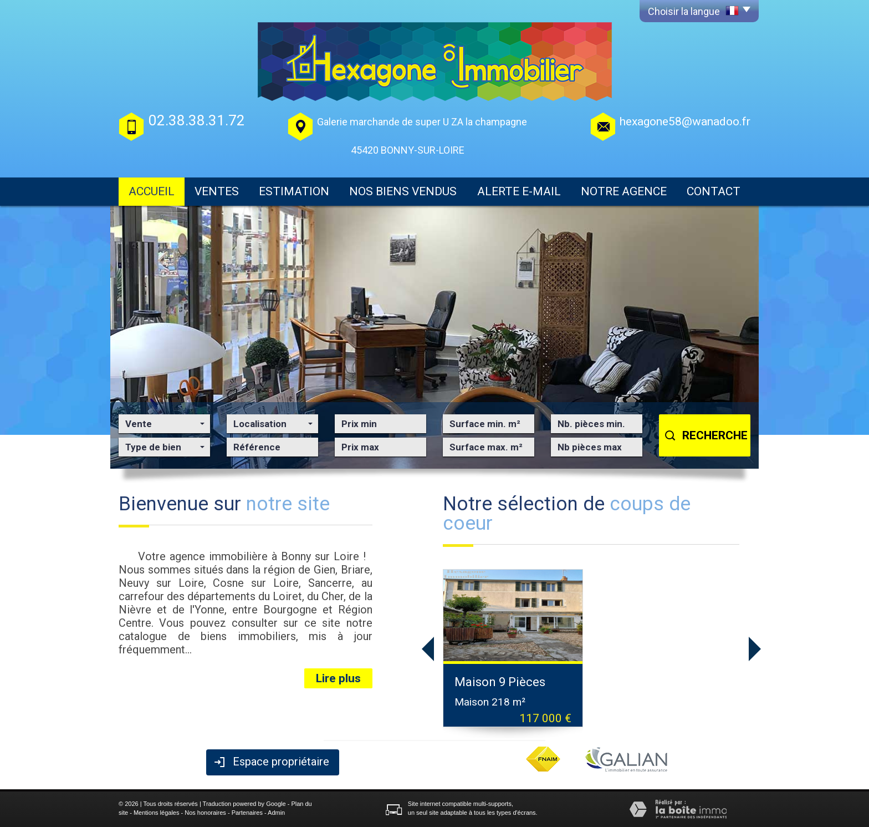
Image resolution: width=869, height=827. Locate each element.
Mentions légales (157, 812)
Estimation (294, 191)
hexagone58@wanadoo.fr (685, 121)
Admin (276, 812)
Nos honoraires (205, 812)
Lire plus (338, 678)
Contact (713, 191)
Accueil (152, 191)
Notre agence (624, 191)
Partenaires (247, 812)
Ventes (217, 191)
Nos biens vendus (403, 191)
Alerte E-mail (519, 191)
